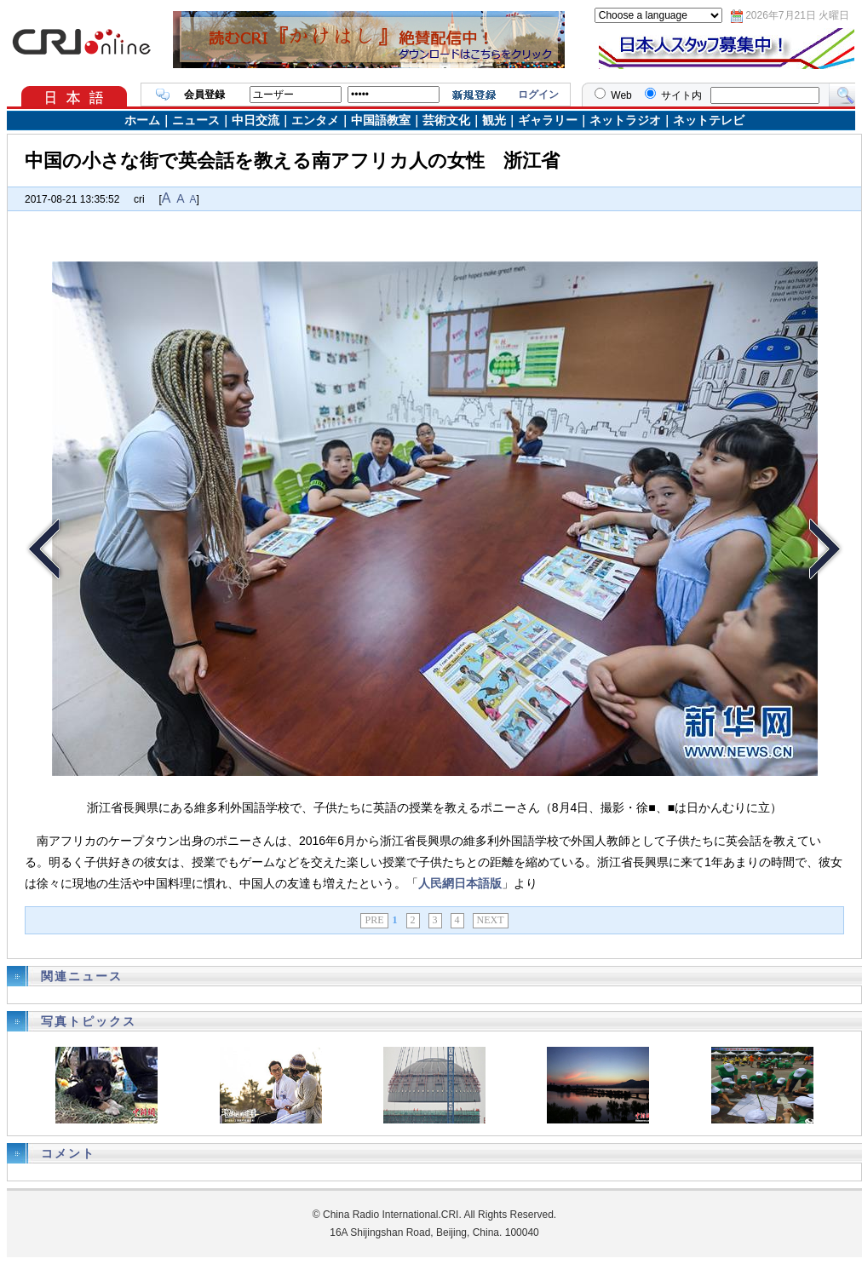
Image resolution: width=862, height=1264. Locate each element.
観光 (494, 120)
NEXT (490, 920)
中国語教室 (381, 120)
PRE (374, 920)
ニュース (196, 120)
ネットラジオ (625, 120)
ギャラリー (548, 120)
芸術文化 (446, 120)
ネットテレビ (708, 120)
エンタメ (315, 120)
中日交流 (255, 120)
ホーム (142, 120)
